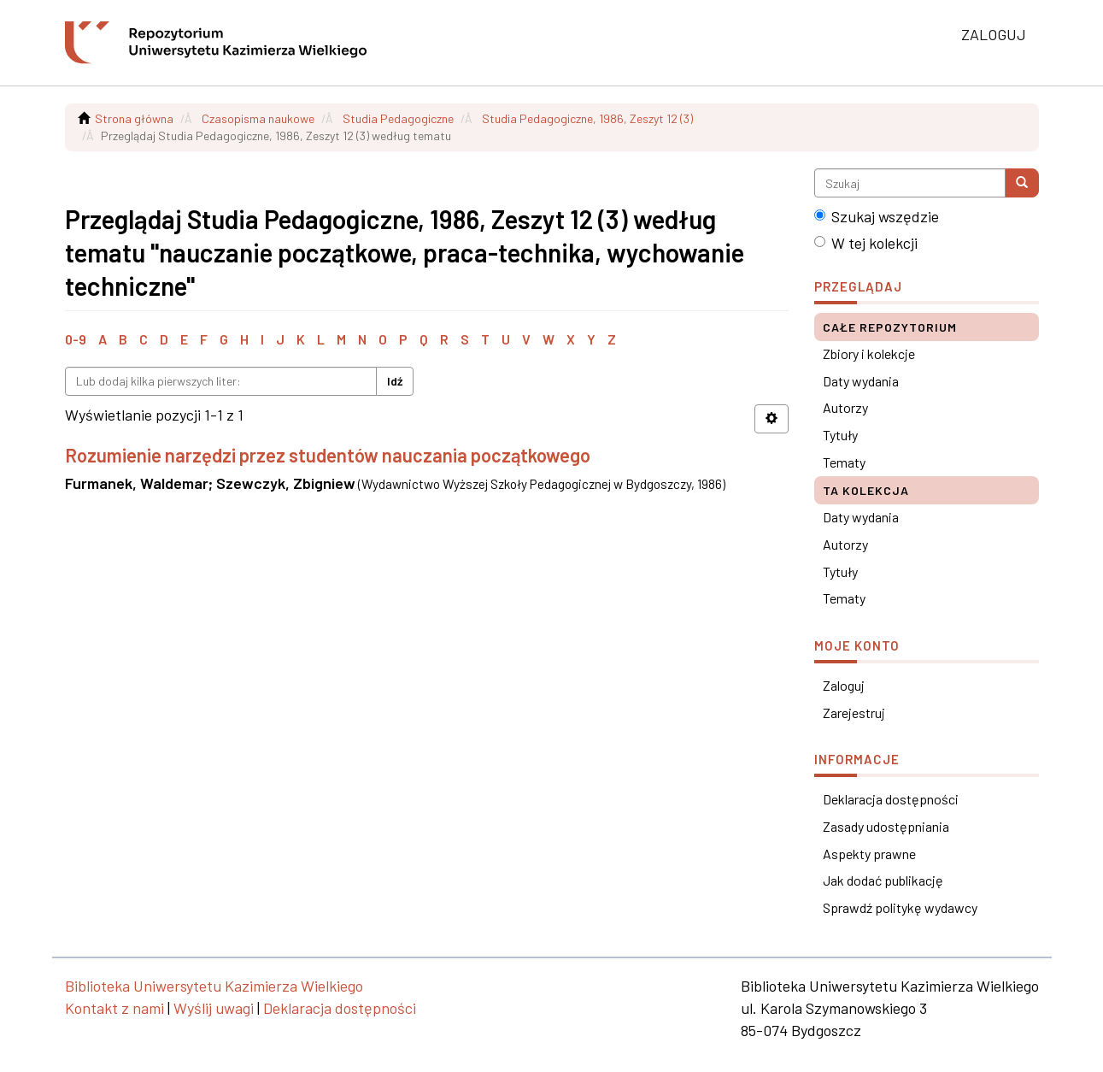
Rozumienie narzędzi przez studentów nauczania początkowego (327, 455)
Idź (394, 381)
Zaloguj (844, 685)
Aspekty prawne (869, 853)
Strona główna (134, 118)
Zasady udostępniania (886, 826)
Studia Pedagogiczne (398, 118)
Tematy (844, 462)
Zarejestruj (854, 712)
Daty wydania (861, 381)
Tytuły (840, 435)
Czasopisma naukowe (258, 118)
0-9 (75, 339)
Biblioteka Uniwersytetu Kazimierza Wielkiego (214, 985)
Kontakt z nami (114, 1007)
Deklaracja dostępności (891, 799)
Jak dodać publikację (883, 880)
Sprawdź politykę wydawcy (900, 907)
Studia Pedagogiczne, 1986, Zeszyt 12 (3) (587, 118)
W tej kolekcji (866, 242)
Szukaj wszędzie (876, 216)
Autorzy (845, 407)
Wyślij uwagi (213, 1007)
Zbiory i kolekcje (869, 353)
